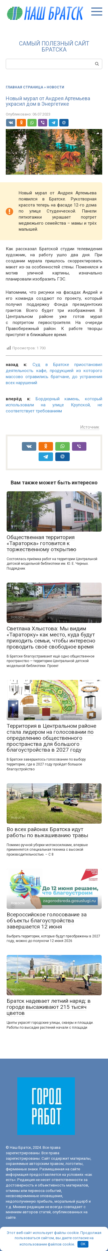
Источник (89, 427)
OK (83, 1244)
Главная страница (24, 87)
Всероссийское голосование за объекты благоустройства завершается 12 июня (47, 920)
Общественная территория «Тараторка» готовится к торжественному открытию (41, 543)
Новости (55, 87)
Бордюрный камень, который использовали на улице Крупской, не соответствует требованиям (54, 405)
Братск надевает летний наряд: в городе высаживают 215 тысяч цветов (49, 1007)
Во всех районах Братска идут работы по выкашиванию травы (47, 832)
